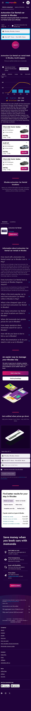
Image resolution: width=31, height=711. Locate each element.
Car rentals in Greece (18, 618)
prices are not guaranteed (13, 601)
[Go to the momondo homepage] (11, 2)
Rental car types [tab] (8, 500)
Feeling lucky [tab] (21, 508)
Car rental (9, 618)
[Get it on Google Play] (5, 685)
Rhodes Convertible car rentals (11, 523)
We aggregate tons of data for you (16, 609)
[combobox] (5, 25)
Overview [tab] (4, 221)
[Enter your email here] (17, 465)
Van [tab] (21, 74)
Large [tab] (16, 74)
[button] (3, 2)
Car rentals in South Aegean (8, 620)
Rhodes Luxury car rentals (10, 519)
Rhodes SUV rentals (8, 521)
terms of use (22, 477)
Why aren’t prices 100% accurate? (16, 612)
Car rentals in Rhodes (22, 620)
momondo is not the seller (16, 606)
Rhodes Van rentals (8, 516)
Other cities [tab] (19, 504)
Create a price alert (13, 576)
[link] (24, 136)
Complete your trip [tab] (9, 508)
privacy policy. (4, 478)
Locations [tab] (12, 221)
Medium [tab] (10, 74)
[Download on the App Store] (15, 685)
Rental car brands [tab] (20, 500)
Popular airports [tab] (8, 504)
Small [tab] (3, 74)
